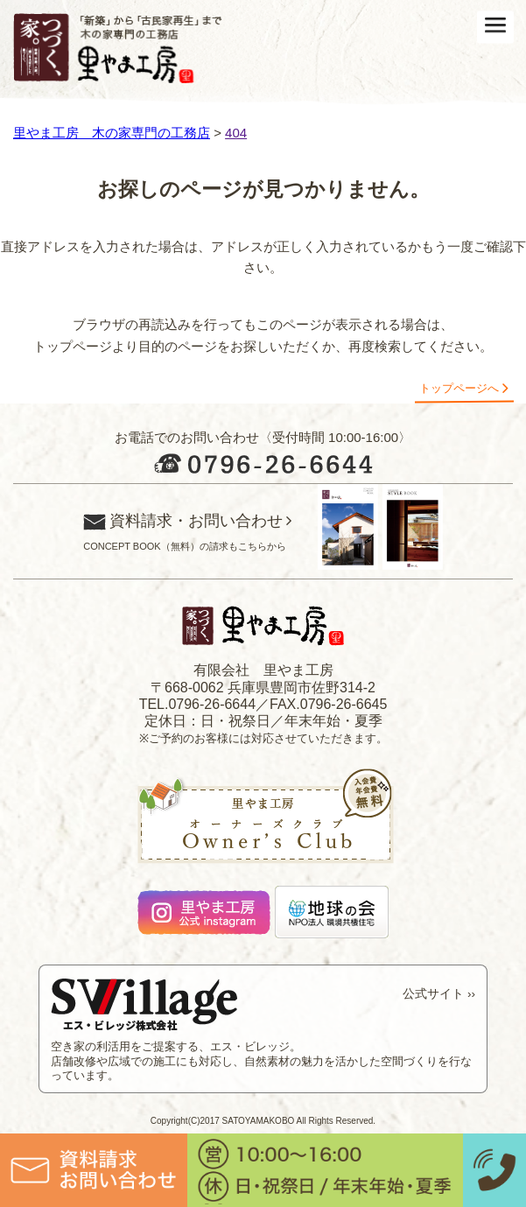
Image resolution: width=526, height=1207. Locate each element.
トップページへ (459, 388)
